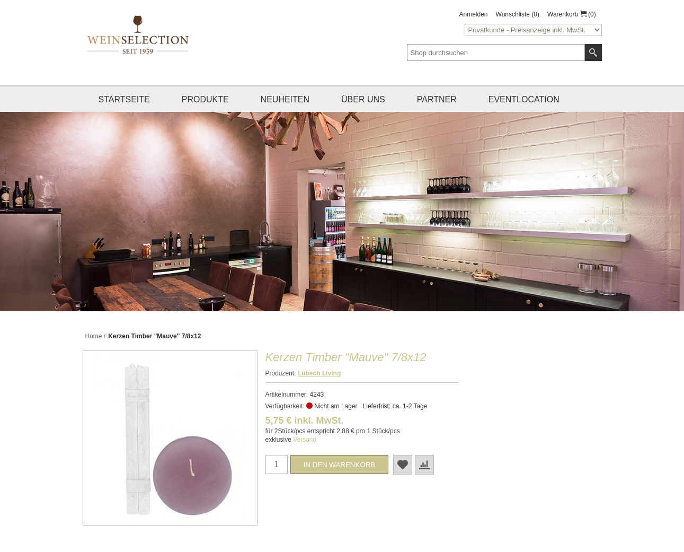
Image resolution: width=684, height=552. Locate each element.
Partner (437, 99)
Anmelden (473, 14)
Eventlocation (523, 99)
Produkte (205, 99)
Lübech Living (319, 373)
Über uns (363, 99)
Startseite (124, 99)
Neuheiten (285, 99)
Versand (304, 439)
